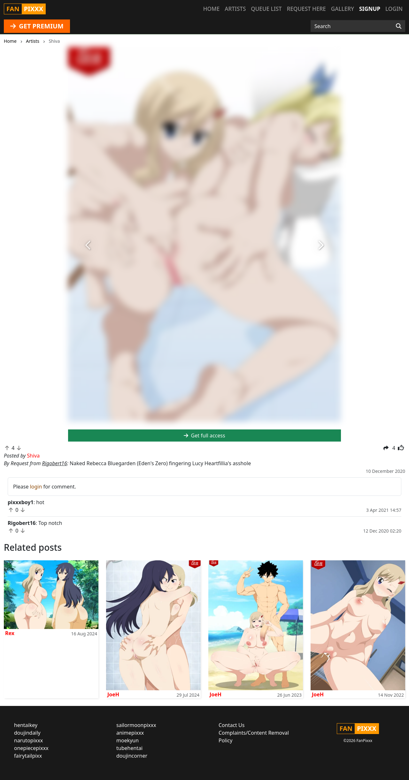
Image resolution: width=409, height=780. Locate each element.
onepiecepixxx (31, 748)
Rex (9, 633)
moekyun (127, 740)
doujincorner (131, 755)
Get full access (204, 435)
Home (211, 8)
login (36, 486)
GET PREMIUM (37, 26)
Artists (235, 8)
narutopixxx (28, 740)
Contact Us (231, 725)
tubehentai (129, 748)
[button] (88, 245)
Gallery (342, 8)
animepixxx (130, 732)
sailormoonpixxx (136, 725)
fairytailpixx (28, 755)
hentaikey (25, 725)
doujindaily (27, 732)
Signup (369, 8)
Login (394, 8)
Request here (306, 8)
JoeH (113, 694)
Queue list (266, 8)
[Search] (398, 26)
